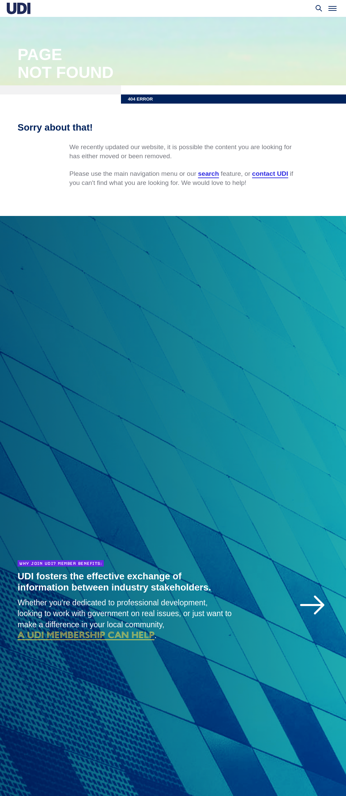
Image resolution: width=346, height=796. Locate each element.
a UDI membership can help (86, 634)
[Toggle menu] (332, 8)
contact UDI (270, 173)
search (208, 173)
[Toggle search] (319, 8)
